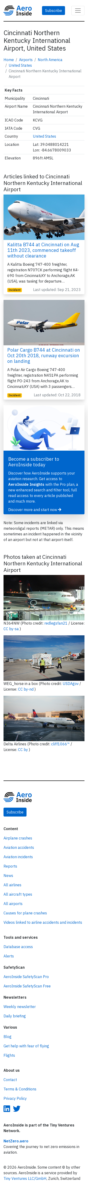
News (8, 875)
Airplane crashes (18, 838)
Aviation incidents (18, 856)
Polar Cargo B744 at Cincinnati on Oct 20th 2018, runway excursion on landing (43, 355)
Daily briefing (15, 1016)
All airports (13, 903)
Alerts (9, 956)
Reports (10, 866)
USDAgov (71, 683)
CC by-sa (12, 628)
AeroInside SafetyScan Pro (26, 976)
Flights (9, 1055)
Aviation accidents (19, 847)
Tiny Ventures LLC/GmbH (25, 1178)
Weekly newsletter (20, 1006)
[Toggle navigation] (77, 10)
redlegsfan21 (56, 623)
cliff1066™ (61, 744)
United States (20, 65)
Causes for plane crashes (25, 913)
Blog (7, 1036)
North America (50, 59)
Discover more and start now (34, 509)
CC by (23, 749)
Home (9, 59)
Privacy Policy (15, 1098)
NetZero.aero (16, 1141)
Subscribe (53, 10)
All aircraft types (18, 894)
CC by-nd (26, 689)
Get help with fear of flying (26, 1046)
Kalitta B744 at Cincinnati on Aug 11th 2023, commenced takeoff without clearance (43, 250)
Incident (14, 290)
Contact (10, 1079)
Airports (26, 59)
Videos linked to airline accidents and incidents (43, 922)
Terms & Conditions (20, 1089)
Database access (18, 946)
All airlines (12, 885)
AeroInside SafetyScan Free (27, 986)
